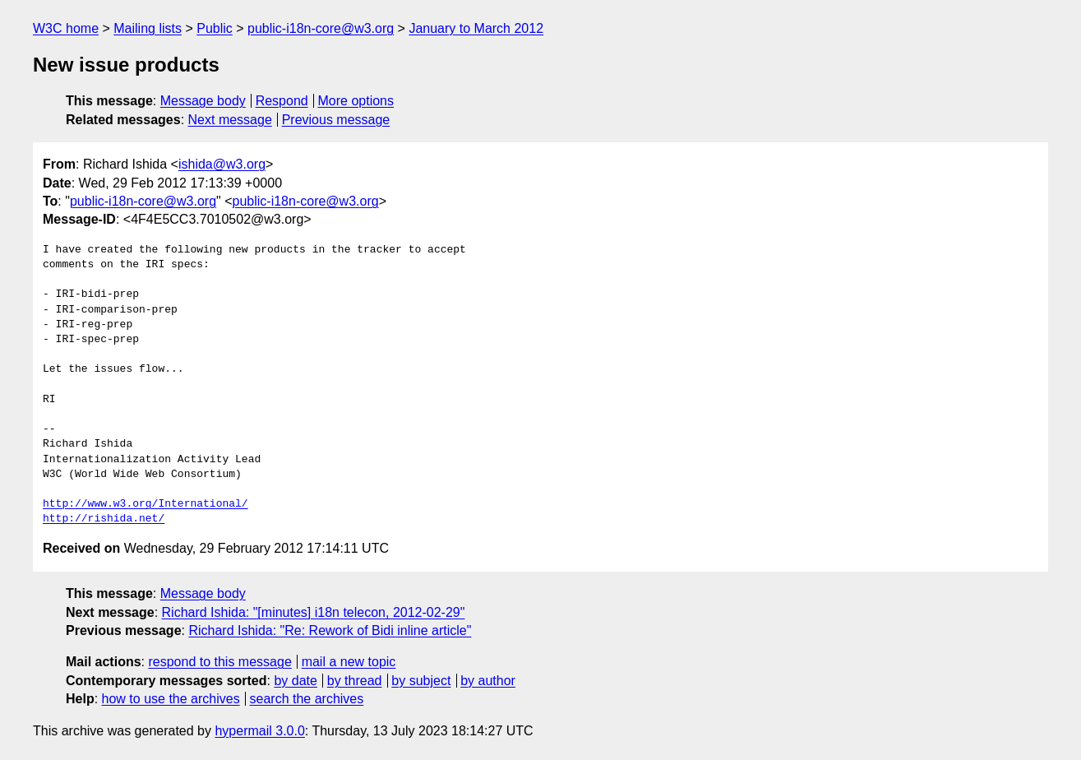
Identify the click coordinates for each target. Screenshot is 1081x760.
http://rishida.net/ (103, 519)
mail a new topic (349, 662)
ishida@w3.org (222, 164)
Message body (203, 101)
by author (487, 681)
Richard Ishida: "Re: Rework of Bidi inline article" (329, 630)
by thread (354, 681)
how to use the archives (171, 699)
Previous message (336, 120)
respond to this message (219, 662)
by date (295, 681)
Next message (230, 120)
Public (214, 28)
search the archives (307, 699)
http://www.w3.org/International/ (145, 504)
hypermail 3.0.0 (259, 731)
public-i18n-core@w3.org (320, 28)
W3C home (66, 28)
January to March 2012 (476, 28)
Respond (282, 101)
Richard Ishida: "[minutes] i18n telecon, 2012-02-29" (313, 612)
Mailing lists (147, 28)
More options (356, 101)
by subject (420, 681)
